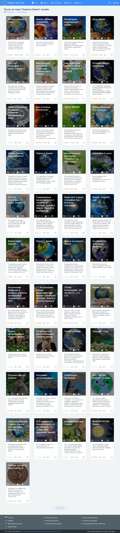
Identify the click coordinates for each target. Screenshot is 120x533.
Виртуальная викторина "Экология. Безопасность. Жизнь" (44, 68)
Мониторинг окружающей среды (71, 22)
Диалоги (68, 3)
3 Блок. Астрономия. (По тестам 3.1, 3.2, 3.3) (73, 291)
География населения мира (44, 376)
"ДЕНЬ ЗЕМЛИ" (72, 107)
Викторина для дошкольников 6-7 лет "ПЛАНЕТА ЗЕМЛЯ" (73, 67)
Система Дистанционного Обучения (94, 523)
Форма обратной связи (15, 523)
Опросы (44, 3)
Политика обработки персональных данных (49, 531)
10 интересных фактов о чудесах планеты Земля (45, 334)
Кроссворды (56, 3)
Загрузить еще (60, 508)
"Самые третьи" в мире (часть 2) (17, 466)
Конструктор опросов (52, 520)
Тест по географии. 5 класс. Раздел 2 (16, 200)
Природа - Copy (100, 331)
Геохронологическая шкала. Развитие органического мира (17, 112)
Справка (10, 520)
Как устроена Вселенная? (43, 108)
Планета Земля (22, 12)
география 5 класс (102, 153)
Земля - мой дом (101, 287)
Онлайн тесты (10, 12)
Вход (116, 3)
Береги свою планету (14, 242)
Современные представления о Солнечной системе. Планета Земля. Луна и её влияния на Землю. (45, 205)
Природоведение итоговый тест (101, 108)
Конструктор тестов (51, 517)
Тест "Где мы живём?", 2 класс (101, 376)
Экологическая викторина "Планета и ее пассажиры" (72, 157)
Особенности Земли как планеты (99, 244)
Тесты (35, 3)
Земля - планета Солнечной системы (44, 22)
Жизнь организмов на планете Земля (16, 334)
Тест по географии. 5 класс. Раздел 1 (16, 66)
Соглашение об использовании (28, 531)
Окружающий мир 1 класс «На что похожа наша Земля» (17, 425)
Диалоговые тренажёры (90, 517)
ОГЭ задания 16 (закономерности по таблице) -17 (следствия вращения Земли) (45, 427)
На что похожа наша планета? (16, 154)
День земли (98, 19)
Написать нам (12, 526)
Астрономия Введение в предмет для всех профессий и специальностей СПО (17, 294)
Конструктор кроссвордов (53, 523)
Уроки (78, 3)
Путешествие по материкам (101, 64)
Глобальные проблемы (70, 376)
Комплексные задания (90, 520)
